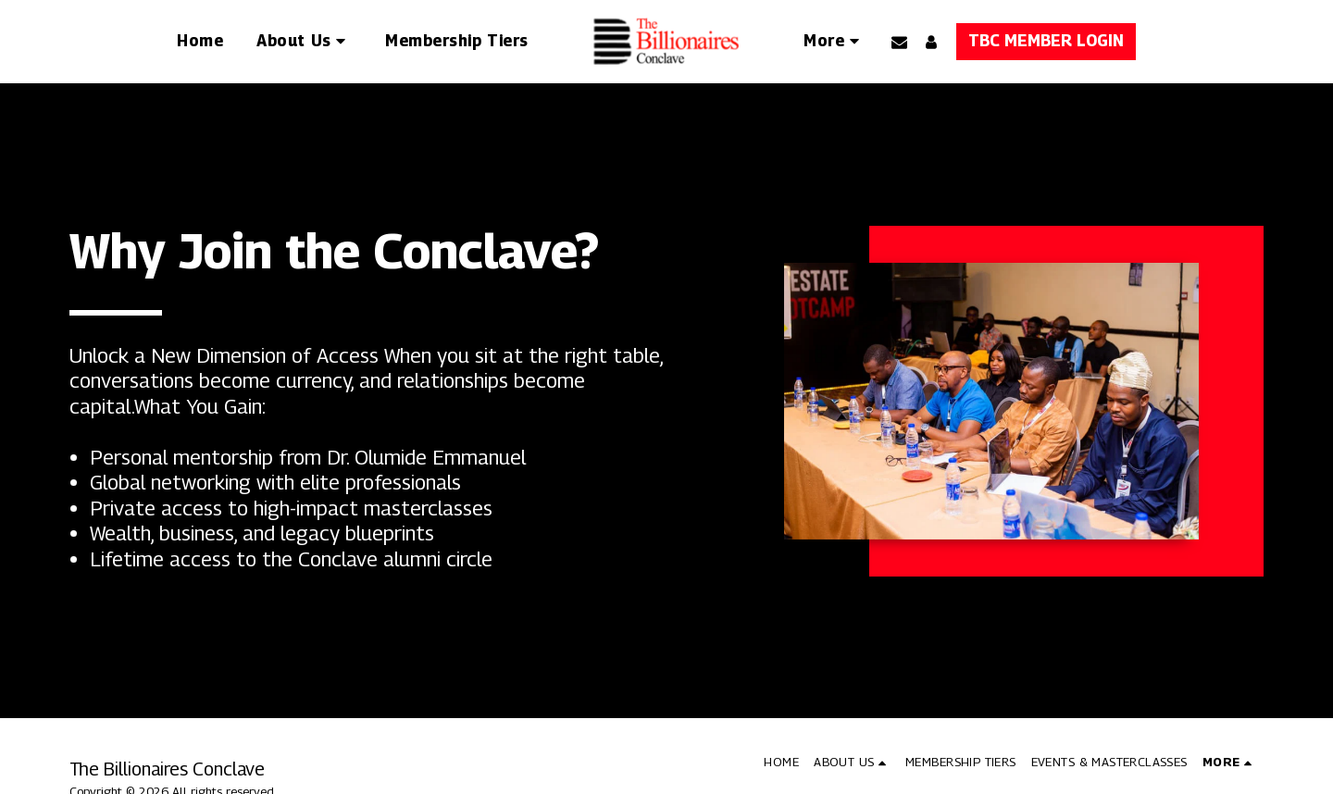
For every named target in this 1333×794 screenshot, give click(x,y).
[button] (304, 41)
